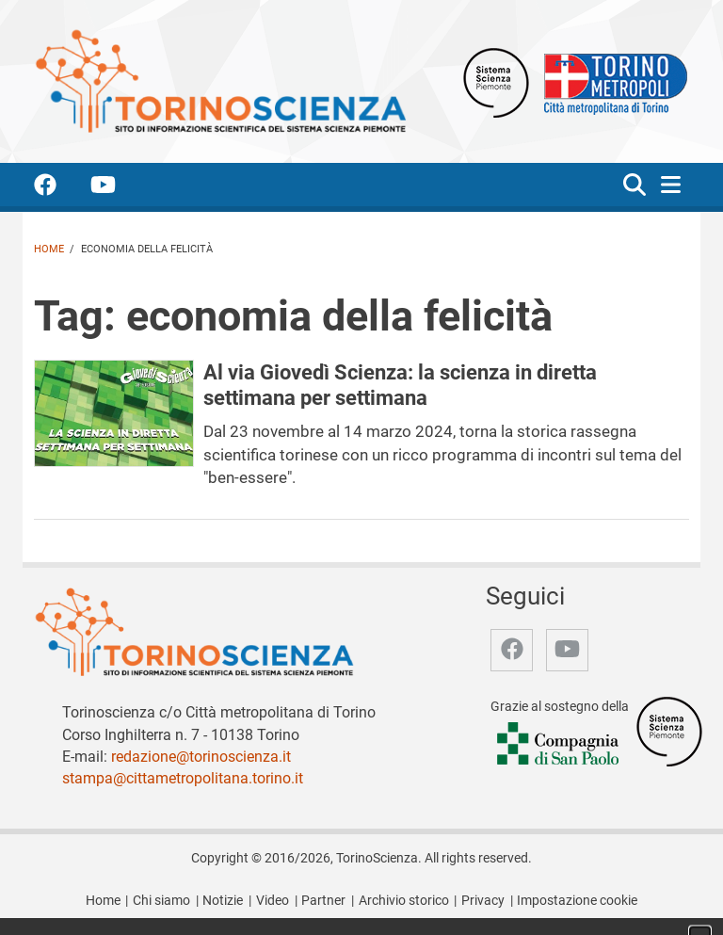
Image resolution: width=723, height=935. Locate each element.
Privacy (483, 901)
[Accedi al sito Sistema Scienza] (669, 731)
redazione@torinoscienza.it (201, 757)
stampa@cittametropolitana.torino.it (182, 778)
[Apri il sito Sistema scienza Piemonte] (496, 81)
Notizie (222, 901)
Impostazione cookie (577, 901)
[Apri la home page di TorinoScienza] (220, 80)
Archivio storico (404, 901)
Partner (323, 901)
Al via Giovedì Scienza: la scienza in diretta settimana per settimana (400, 385)
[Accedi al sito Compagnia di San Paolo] (559, 745)
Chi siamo (161, 901)
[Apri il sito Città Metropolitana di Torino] (611, 81)
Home (49, 249)
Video (272, 901)
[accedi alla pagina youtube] (118, 188)
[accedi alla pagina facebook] (60, 188)
